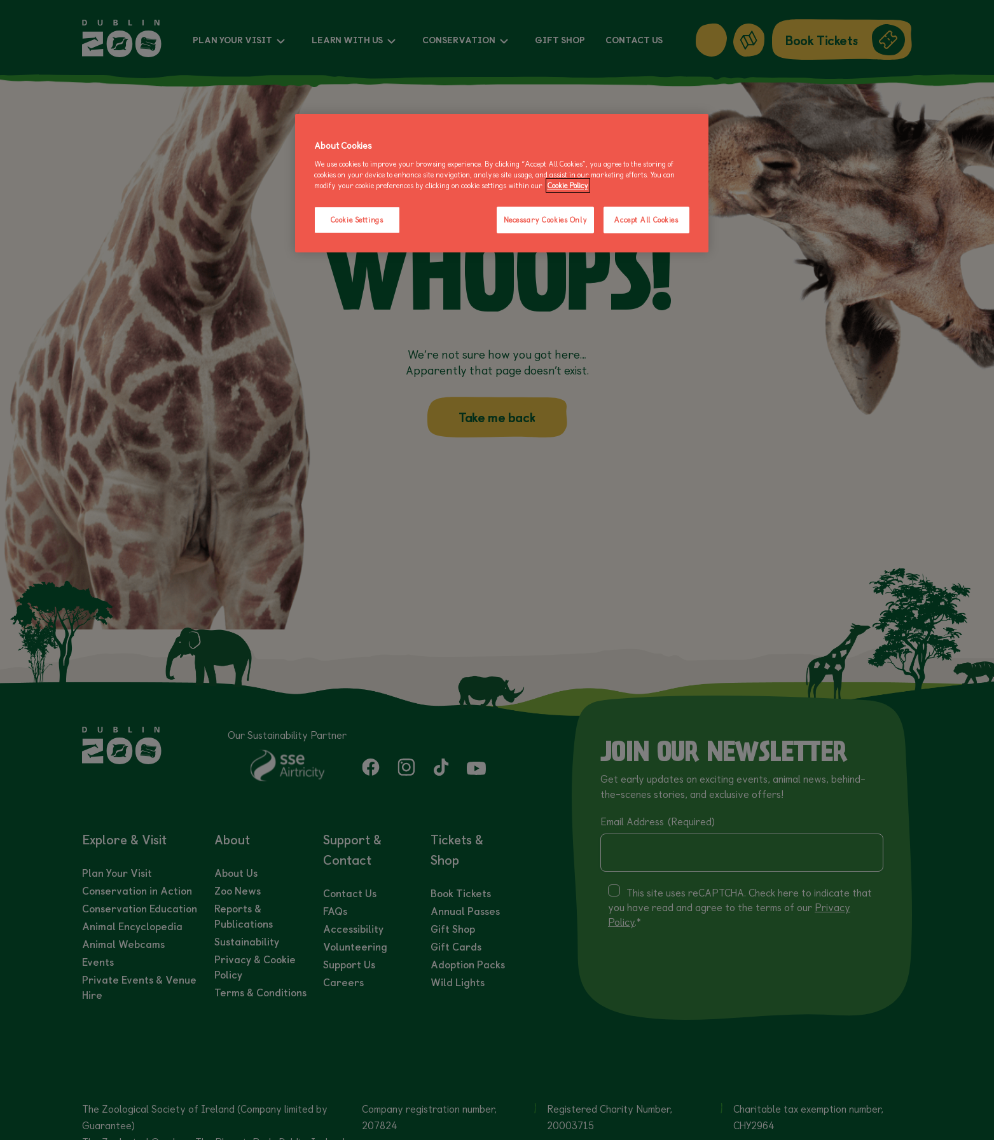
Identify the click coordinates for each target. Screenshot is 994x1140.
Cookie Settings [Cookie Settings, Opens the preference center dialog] (357, 219)
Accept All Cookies (646, 219)
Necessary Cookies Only (546, 219)
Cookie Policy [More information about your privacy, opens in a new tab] (568, 185)
